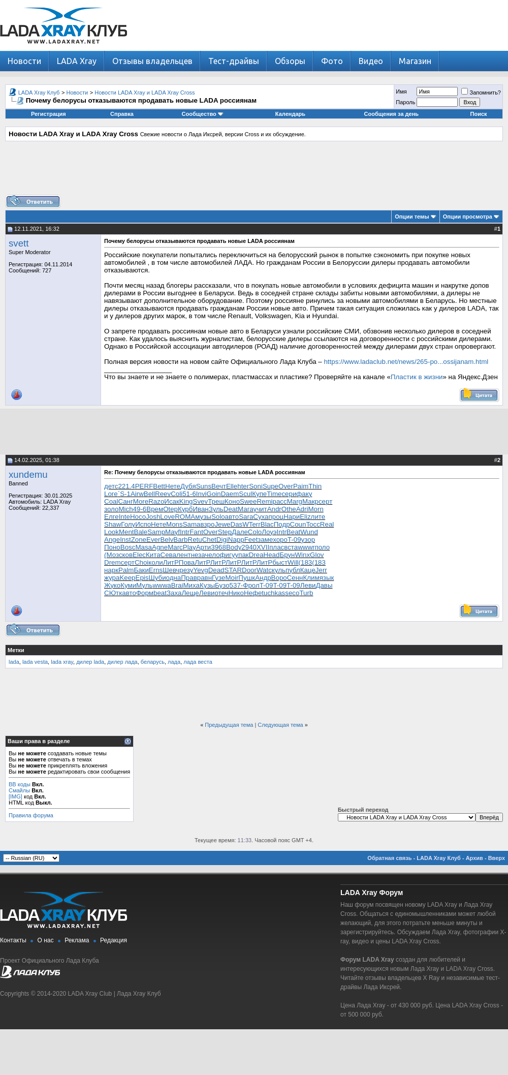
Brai (177, 585)
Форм (144, 593)
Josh (153, 516)
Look (111, 532)
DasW (240, 524)
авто (232, 516)
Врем (154, 509)
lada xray (62, 662)
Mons (174, 524)
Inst (125, 539)
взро (208, 524)
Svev (200, 501)
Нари (291, 516)
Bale (141, 532)
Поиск (478, 114)
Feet (251, 539)
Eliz (305, 516)
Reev (163, 494)
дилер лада (122, 662)
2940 (249, 547)
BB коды (19, 784)
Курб (185, 509)
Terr (255, 524)
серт (325, 501)
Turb (306, 593)
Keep (127, 577)
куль (278, 570)
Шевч (171, 570)
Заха (174, 593)
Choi (141, 562)
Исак (171, 501)
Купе (259, 494)
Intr (184, 532)
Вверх (496, 858)
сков (126, 555)
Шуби (157, 577)
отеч (221, 593)
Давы (323, 585)
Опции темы (412, 216)
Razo (156, 501)
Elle (231, 486)
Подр (282, 524)
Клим (311, 577)
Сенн (295, 577)
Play (189, 547)
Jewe (222, 524)
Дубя (188, 486)
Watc (264, 570)
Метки (16, 650)
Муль (144, 585)
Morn (315, 509)
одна (173, 577)
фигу (227, 555)
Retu (195, 539)
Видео (371, 61)
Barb (180, 539)
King (186, 501)
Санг (125, 501)
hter (243, 486)
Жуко (112, 585)
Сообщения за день (391, 114)
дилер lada (90, 662)
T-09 (294, 539)
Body (233, 547)
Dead (216, 570)
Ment (126, 532)
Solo (218, 516)
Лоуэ (269, 532)
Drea (256, 555)
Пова (187, 562)
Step (225, 532)
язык (327, 577)
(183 (305, 562)
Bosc (128, 547)
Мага (245, 509)
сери (288, 494)
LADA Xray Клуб (39, 92)
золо (111, 509)
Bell (149, 494)
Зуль (216, 509)
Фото (332, 61)
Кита (153, 555)
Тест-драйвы (233, 61)
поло (322, 547)
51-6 (189, 494)
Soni (256, 486)
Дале (240, 532)
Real (327, 524)
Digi (222, 539)
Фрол (251, 585)
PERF (144, 486)
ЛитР (171, 562)
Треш (216, 501)
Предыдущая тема (229, 725)
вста (291, 547)
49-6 (140, 509)
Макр (310, 501)
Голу (128, 524)
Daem (230, 494)
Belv (166, 539)
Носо (138, 516)
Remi (264, 501)
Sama (192, 524)
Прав (189, 577)
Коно (232, 501)
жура (111, 577)
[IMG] (15, 796)
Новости (24, 61)
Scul (245, 494)
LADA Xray (77, 61)
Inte (124, 516)
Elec (139, 555)
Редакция (113, 940)
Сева (168, 555)
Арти (203, 547)
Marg (294, 501)
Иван (200, 509)
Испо (143, 524)
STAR (233, 570)
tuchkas (273, 593)
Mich (125, 509)
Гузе (218, 577)
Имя (401, 91)
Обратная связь (389, 858)
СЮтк (113, 593)
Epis (142, 577)
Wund (309, 532)
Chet (209, 539)
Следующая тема (280, 725)
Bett (159, 486)
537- (236, 585)
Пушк (246, 577)
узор (308, 539)
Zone (138, 539)
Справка (122, 114)
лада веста (197, 662)
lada (14, 662)
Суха (260, 516)
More (140, 501)
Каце (307, 570)
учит (260, 509)
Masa (143, 547)
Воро (279, 577)
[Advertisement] (254, 172)
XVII (263, 547)
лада (174, 662)
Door (249, 570)
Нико (235, 593)
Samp (156, 532)
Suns (203, 486)
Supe (270, 486)
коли (155, 562)
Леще (190, 593)
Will (293, 562)
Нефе (253, 593)
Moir (231, 577)
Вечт (218, 486)
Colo (255, 532)
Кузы (207, 585)
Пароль (405, 102)
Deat (231, 509)
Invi (201, 494)
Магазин (415, 61)
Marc (175, 547)
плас (276, 547)
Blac (267, 524)
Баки (141, 570)
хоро (280, 539)
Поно (112, 547)
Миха (191, 585)
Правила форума (31, 815)
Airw (137, 494)
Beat (293, 532)
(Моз (111, 555)
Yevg (200, 570)
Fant (196, 532)
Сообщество (203, 114)
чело (212, 555)
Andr (274, 509)
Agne (160, 547)
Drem (112, 562)
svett (18, 243)
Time (274, 494)
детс (111, 486)
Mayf (172, 532)
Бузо (222, 585)
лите (318, 516)
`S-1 (124, 494)
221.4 (126, 486)
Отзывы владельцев (152, 61)
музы (203, 516)
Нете (172, 486)
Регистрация (48, 114)
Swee (248, 501)
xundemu (28, 474)
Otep (170, 509)
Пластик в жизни (417, 377)
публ (292, 570)
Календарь (290, 114)
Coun (298, 524)
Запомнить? (481, 92)
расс (280, 501)
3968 (218, 547)
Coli (176, 494)
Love (167, 516)
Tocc (313, 524)
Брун (287, 555)
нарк (111, 570)
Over (285, 486)
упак (242, 555)
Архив (474, 858)
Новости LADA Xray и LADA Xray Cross (144, 92)
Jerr (321, 570)
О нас (46, 940)
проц (276, 516)
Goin (214, 494)
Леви (308, 585)
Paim (300, 486)
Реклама (77, 940)
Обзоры (290, 61)
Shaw (112, 524)
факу (304, 494)
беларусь (153, 662)
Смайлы (19, 790)
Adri (302, 509)
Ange (112, 539)
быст (280, 562)
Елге (111, 516)
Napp (236, 539)
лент (183, 555)
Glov (317, 555)
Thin (315, 486)
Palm (126, 570)
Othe (288, 509)
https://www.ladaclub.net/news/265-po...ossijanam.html (406, 361)
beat (160, 593)
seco (292, 593)
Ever (153, 539)
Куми (128, 585)
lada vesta (35, 662)
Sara (246, 516)
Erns (156, 570)
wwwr (306, 547)
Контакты (13, 940)
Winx (302, 555)
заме (265, 539)
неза (198, 555)
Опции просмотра (467, 216)
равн (204, 577)
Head (272, 555)
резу (186, 570)
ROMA (185, 516)
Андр (263, 577)
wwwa (161, 585)
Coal (111, 501)
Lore (111, 494)
